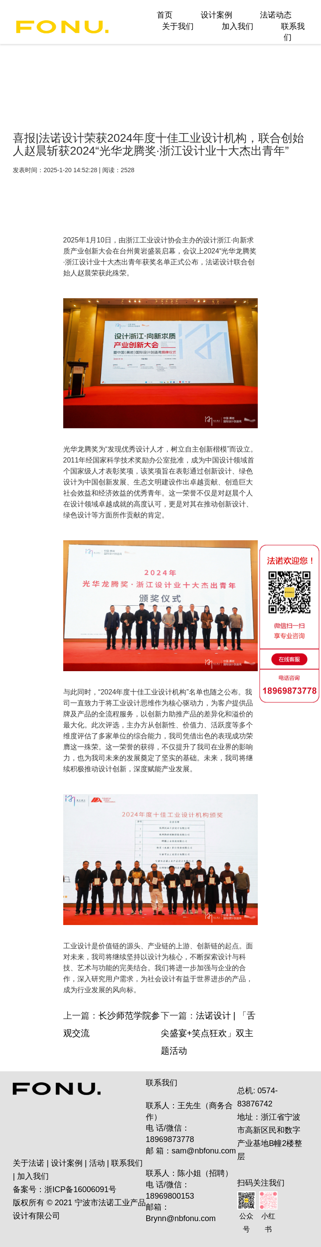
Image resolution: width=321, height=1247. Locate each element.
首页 (165, 15)
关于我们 (178, 26)
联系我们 (127, 1163)
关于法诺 (28, 1163)
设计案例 (216, 15)
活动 (97, 1163)
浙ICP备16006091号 (80, 1189)
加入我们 (237, 26)
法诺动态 (276, 15)
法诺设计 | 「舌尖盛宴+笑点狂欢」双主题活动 (208, 1033)
